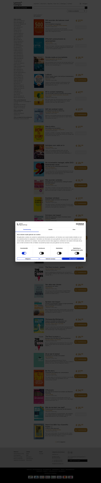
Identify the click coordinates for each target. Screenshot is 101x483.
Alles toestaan (73, 258)
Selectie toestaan (50, 258)
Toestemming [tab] (27, 229)
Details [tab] (50, 229)
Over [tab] (74, 229)
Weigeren (28, 258)
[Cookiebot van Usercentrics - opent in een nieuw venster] (77, 224)
